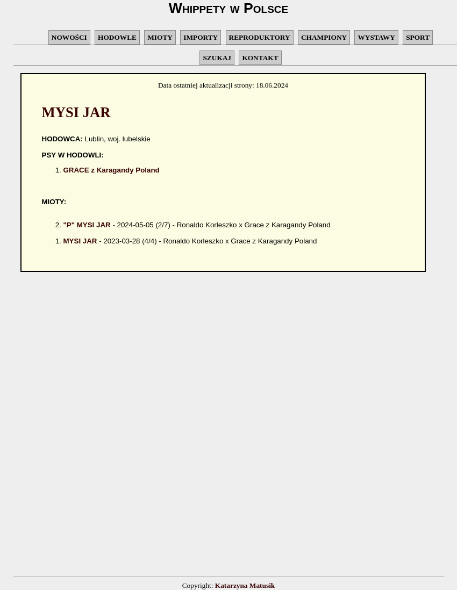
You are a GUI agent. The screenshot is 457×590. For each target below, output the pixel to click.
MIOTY (160, 37)
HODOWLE (117, 37)
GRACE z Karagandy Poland (111, 170)
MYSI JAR (80, 241)
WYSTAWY (376, 37)
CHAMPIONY (324, 37)
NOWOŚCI (69, 37)
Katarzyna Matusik (245, 585)
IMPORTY (200, 37)
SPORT (418, 37)
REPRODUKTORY (259, 37)
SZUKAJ (217, 58)
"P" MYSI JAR (87, 225)
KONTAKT (260, 58)
